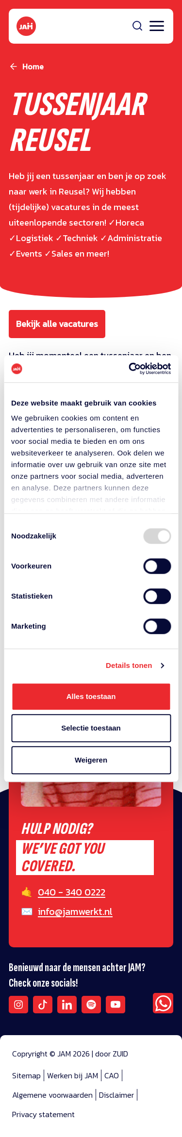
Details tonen (129, 665)
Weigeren (91, 760)
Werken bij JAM (72, 1075)
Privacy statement (43, 1114)
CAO (111, 1075)
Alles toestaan (91, 696)
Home (33, 66)
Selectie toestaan (91, 728)
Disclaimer (116, 1095)
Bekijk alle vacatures (57, 323)
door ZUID (111, 1053)
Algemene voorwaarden (52, 1095)
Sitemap (26, 1075)
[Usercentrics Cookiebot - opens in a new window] (129, 368)
